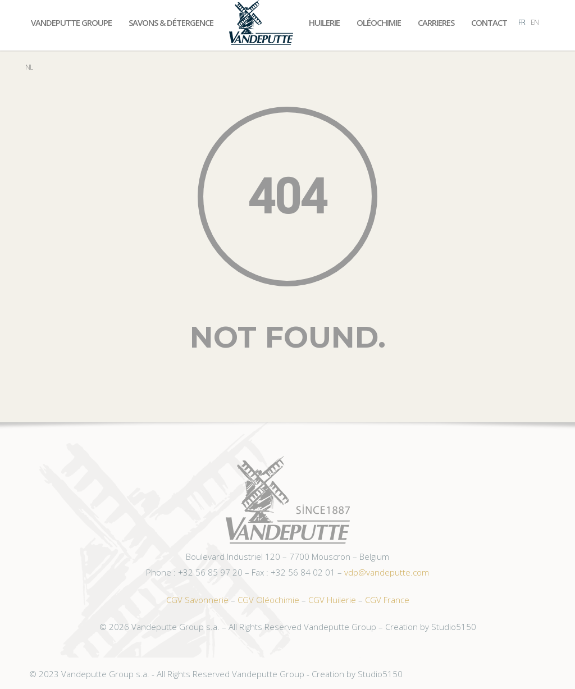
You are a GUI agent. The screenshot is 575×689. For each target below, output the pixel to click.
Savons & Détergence (171, 22)
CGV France (387, 599)
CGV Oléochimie (268, 599)
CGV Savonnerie (197, 599)
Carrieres (436, 22)
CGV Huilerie (332, 599)
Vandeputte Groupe (71, 22)
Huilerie (324, 22)
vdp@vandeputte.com (386, 572)
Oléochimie (379, 22)
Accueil (261, 22)
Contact (489, 22)
